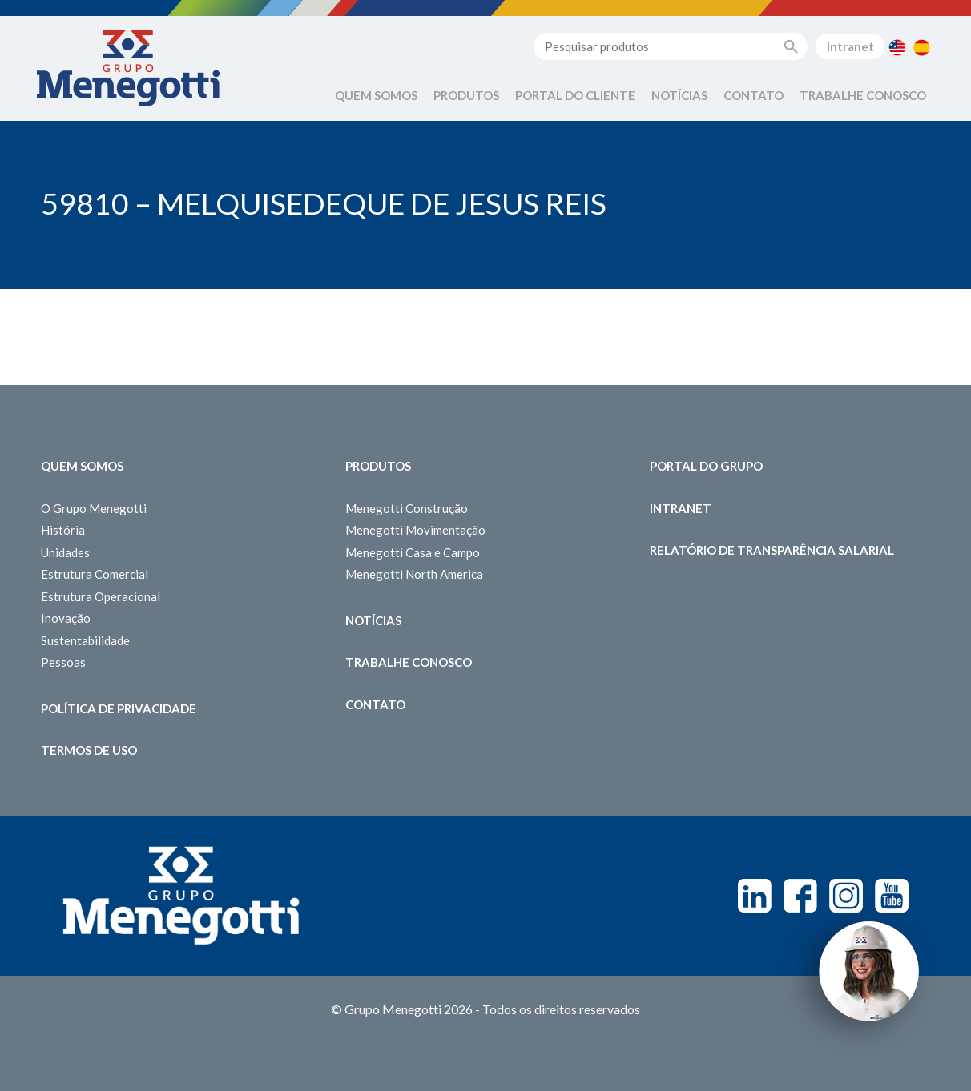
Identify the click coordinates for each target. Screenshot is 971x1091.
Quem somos (82, 466)
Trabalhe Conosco (863, 95)
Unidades (65, 552)
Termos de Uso (89, 750)
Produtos (466, 95)
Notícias (679, 95)
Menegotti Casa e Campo (412, 552)
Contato (753, 95)
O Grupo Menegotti (94, 508)
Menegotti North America (414, 574)
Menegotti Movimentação (415, 530)
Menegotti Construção (406, 508)
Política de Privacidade (118, 708)
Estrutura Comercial (94, 574)
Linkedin (755, 896)
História (63, 530)
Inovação (66, 618)
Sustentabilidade (85, 640)
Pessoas (63, 662)
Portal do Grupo (706, 466)
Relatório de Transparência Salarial (772, 550)
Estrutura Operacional (100, 596)
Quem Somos (376, 95)
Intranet (850, 46)
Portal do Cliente (575, 95)
